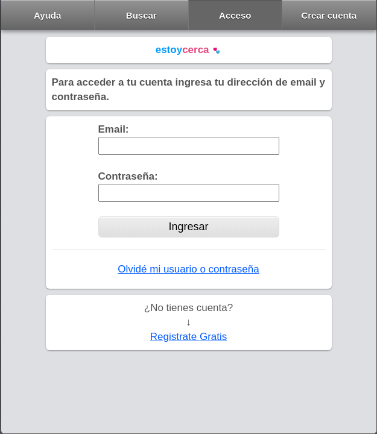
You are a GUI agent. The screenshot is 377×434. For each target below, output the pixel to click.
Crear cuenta (328, 15)
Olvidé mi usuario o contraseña (188, 269)
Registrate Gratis (188, 336)
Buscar (141, 15)
